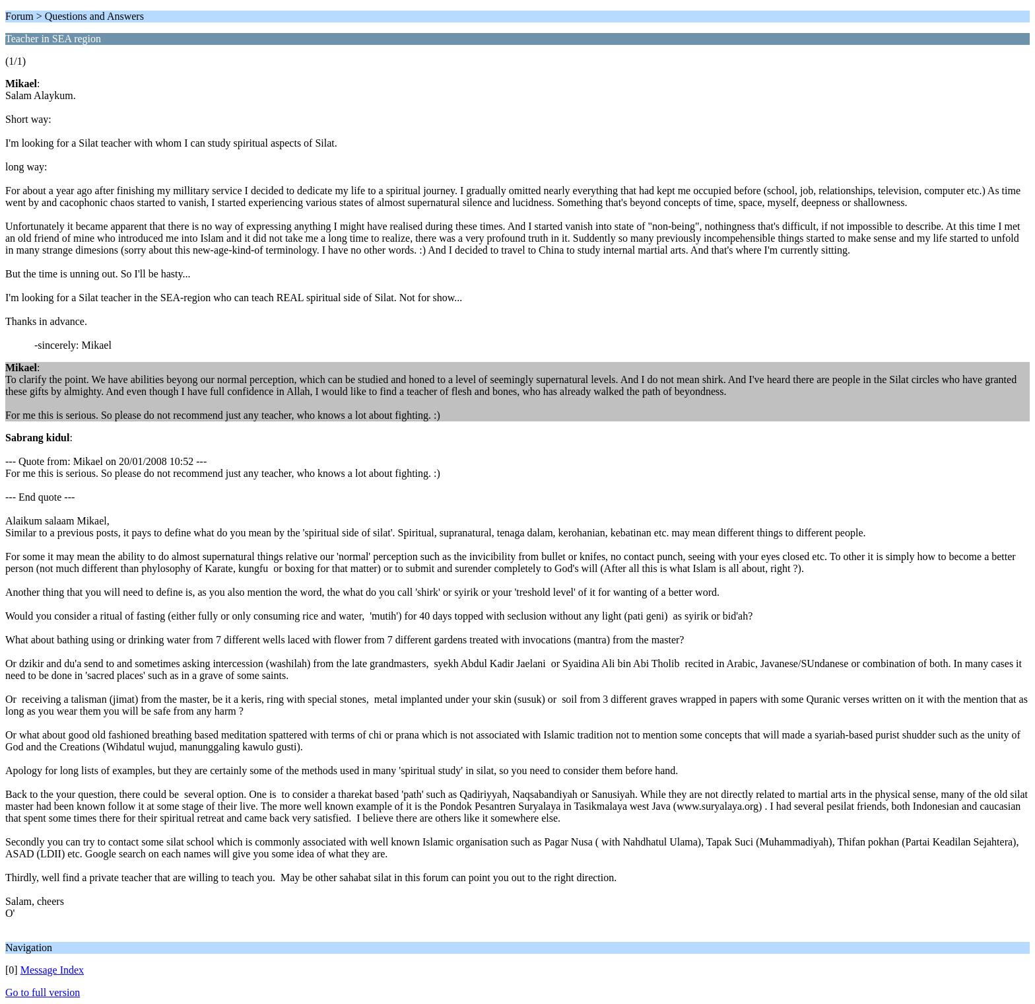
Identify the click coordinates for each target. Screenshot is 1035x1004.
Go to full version (42, 992)
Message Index (52, 970)
